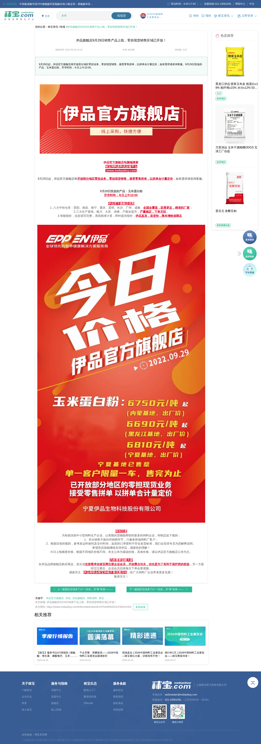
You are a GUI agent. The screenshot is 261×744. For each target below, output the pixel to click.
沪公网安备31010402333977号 (155, 740)
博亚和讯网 (40, 734)
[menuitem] (253, 4)
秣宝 (101, 598)
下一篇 (157, 589)
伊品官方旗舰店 (55, 598)
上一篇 (85, 589)
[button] (247, 15)
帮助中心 (240, 3)
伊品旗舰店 (78, 598)
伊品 (68, 598)
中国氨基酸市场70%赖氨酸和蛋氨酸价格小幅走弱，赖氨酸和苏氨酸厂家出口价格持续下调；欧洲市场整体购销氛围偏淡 (57, 4)
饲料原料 (92, 598)
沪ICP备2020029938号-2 (122, 740)
